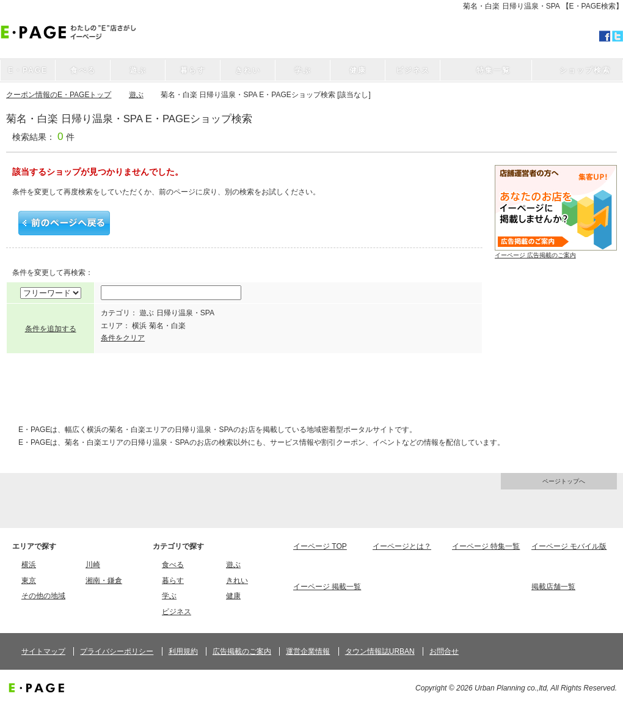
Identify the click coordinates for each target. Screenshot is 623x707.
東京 (28, 580)
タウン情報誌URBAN (380, 651)
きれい (237, 580)
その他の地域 (43, 596)
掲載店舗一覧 (553, 586)
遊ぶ (136, 94)
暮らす (173, 580)
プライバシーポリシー (116, 651)
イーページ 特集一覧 (486, 546)
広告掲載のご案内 (242, 651)
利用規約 (183, 651)
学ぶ (169, 596)
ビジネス (176, 611)
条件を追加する (50, 328)
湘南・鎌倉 (104, 580)
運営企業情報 (308, 651)
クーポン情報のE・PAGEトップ (58, 94)
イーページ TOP (320, 546)
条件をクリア (123, 338)
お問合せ (444, 651)
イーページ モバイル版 (569, 546)
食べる (173, 564)
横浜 (28, 564)
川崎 (93, 564)
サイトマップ (43, 651)
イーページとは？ (402, 546)
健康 (233, 596)
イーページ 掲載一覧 (327, 586)
